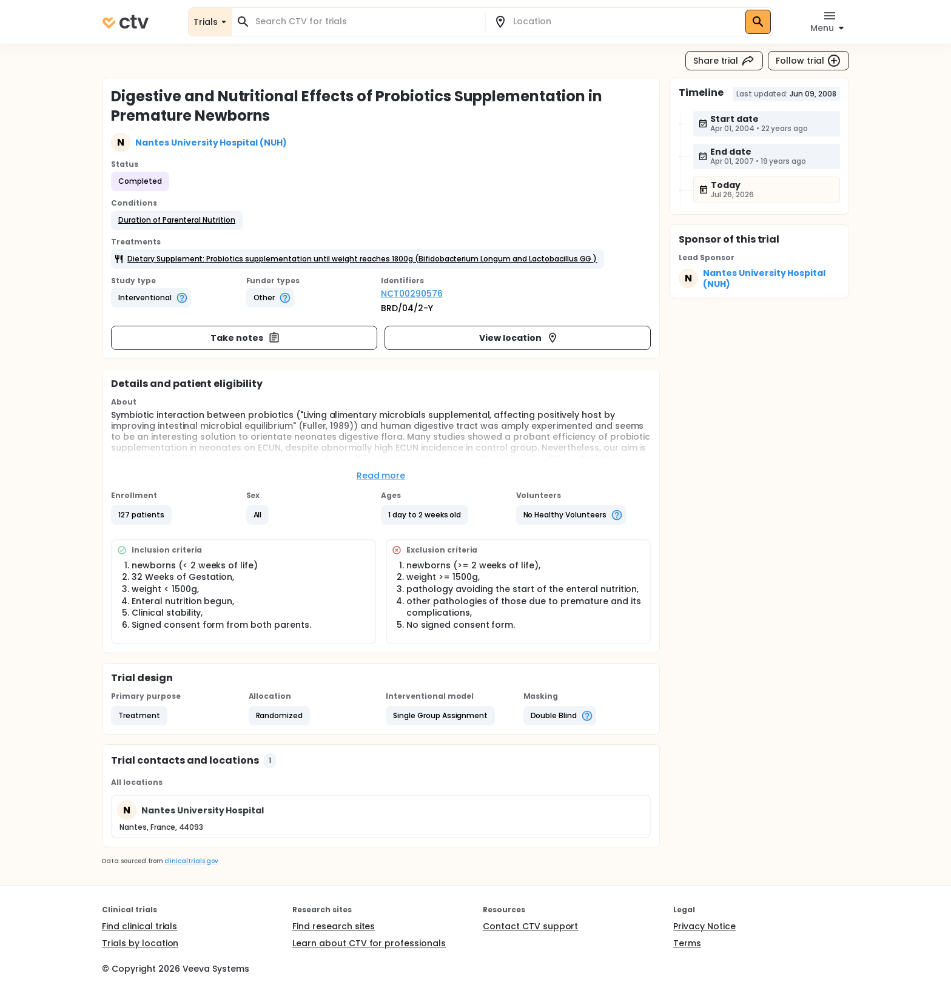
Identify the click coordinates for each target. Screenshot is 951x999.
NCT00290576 (412, 293)
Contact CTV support (530, 926)
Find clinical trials (139, 926)
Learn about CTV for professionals (369, 943)
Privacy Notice (704, 926)
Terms (687, 943)
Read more (381, 475)
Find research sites (333, 926)
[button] (177, 220)
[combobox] (365, 21)
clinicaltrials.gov (191, 861)
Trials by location (140, 943)
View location (519, 338)
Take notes (245, 338)
